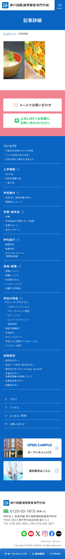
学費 (8, 216)
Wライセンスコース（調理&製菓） (15, 254)
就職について (12, 275)
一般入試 (10, 182)
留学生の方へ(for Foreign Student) (24, 368)
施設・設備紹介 (13, 328)
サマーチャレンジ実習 (18, 310)
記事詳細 (23, 33)
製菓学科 (10, 248)
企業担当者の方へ (15, 380)
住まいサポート (13, 229)
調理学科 (10, 244)
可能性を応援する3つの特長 (19, 150)
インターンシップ (14, 283)
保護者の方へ (12, 384)
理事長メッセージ (14, 201)
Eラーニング (14, 315)
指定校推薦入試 (13, 178)
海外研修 (12, 323)
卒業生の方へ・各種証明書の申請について (19, 375)
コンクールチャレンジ (18, 319)
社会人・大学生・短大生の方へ (20, 364)
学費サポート (12, 225)
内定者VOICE (12, 279)
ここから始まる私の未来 (17, 154)
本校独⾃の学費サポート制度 (20, 220)
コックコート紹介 (14, 345)
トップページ (9, 33)
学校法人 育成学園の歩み (18, 197)
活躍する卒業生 (13, 288)
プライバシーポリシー (51, 541)
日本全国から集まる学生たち (20, 159)
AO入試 (9, 173)
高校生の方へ (12, 360)
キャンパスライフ (14, 336)
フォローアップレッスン (19, 306)
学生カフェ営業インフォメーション (22, 341)
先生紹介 (10, 332)
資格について (12, 270)
